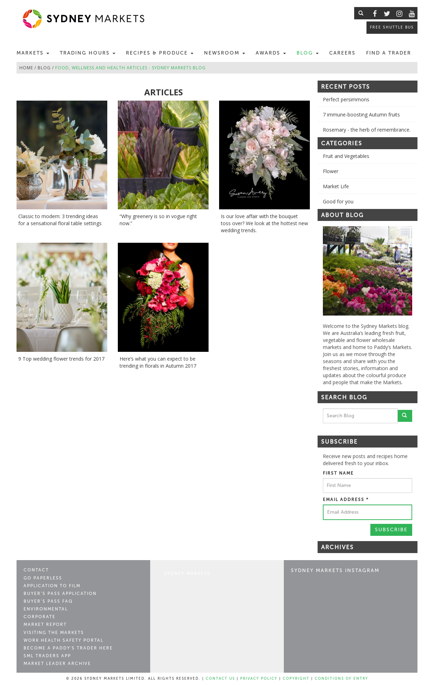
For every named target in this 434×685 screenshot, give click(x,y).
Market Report (45, 624)
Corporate (40, 616)
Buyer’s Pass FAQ (48, 601)
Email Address (346, 499)
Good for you (338, 201)
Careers (342, 53)
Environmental (46, 609)
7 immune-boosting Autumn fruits (361, 114)
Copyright (296, 679)
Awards (271, 53)
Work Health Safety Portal (63, 640)
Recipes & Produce (159, 53)
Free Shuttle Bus (392, 27)
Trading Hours (87, 53)
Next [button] (417, 270)
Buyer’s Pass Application (60, 593)
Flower (330, 171)
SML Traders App (47, 655)
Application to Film (52, 585)
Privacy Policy (258, 679)
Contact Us (220, 679)
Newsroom (224, 53)
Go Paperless (43, 578)
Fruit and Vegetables (346, 156)
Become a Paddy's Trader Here (68, 648)
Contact (36, 569)
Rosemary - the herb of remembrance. (366, 129)
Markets (33, 53)
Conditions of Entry (341, 679)
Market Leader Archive (57, 663)
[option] (367, 271)
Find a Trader (388, 53)
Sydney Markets (187, 573)
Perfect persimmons (346, 99)
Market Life (336, 186)
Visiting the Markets (54, 632)
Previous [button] (317, 270)
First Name (338, 473)
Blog (307, 53)
